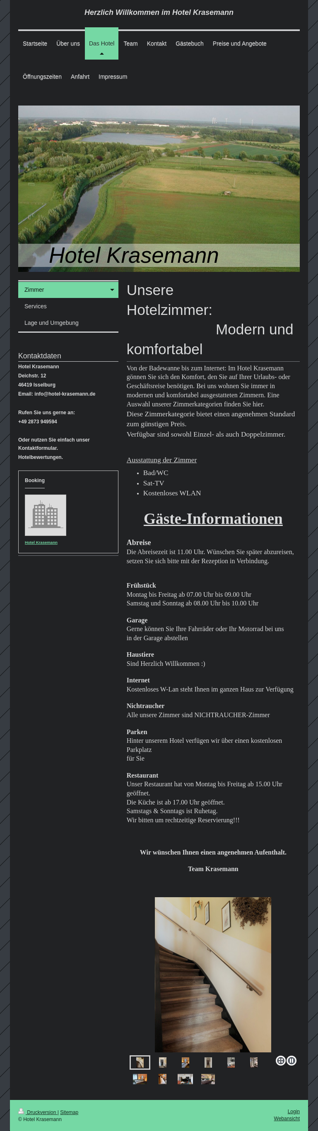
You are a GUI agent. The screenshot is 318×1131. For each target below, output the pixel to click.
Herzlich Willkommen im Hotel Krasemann (159, 12)
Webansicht (287, 1118)
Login (294, 1111)
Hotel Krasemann (41, 542)
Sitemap (69, 1112)
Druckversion (38, 1112)
